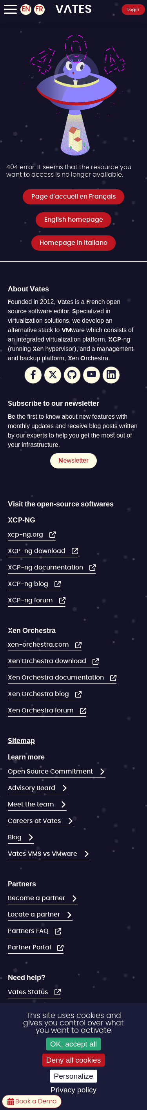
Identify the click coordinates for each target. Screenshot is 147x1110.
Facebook (33, 375)
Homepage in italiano (73, 243)
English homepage (73, 220)
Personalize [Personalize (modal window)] (73, 1076)
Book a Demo (35, 1101)
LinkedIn (111, 375)
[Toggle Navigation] (10, 10)
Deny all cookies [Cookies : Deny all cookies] (73, 1060)
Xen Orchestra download (48, 661)
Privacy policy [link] (73, 1090)
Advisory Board (32, 788)
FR (39, 9)
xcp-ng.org (26, 534)
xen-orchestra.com (39, 645)
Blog (15, 837)
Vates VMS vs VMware (43, 854)
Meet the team (32, 804)
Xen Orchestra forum (41, 710)
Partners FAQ (29, 931)
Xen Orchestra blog (39, 694)
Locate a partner (35, 914)
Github (72, 375)
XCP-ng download (37, 551)
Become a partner (37, 898)
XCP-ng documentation (46, 567)
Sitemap (21, 740)
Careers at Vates (35, 821)
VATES (73, 8)
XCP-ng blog (29, 584)
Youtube (91, 375)
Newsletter (73, 460)
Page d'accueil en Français (73, 196)
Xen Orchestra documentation (56, 677)
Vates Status (29, 992)
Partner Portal (30, 947)
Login (133, 9)
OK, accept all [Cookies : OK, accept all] (73, 1044)
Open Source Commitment (51, 771)
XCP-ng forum (31, 600)
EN (26, 9)
